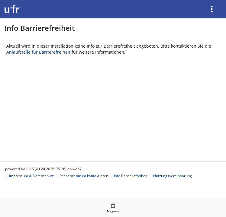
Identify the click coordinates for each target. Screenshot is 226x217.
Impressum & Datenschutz (31, 175)
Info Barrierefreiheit (130, 175)
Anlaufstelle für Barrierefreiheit (38, 52)
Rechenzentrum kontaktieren (84, 175)
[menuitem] (212, 9)
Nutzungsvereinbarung (172, 175)
